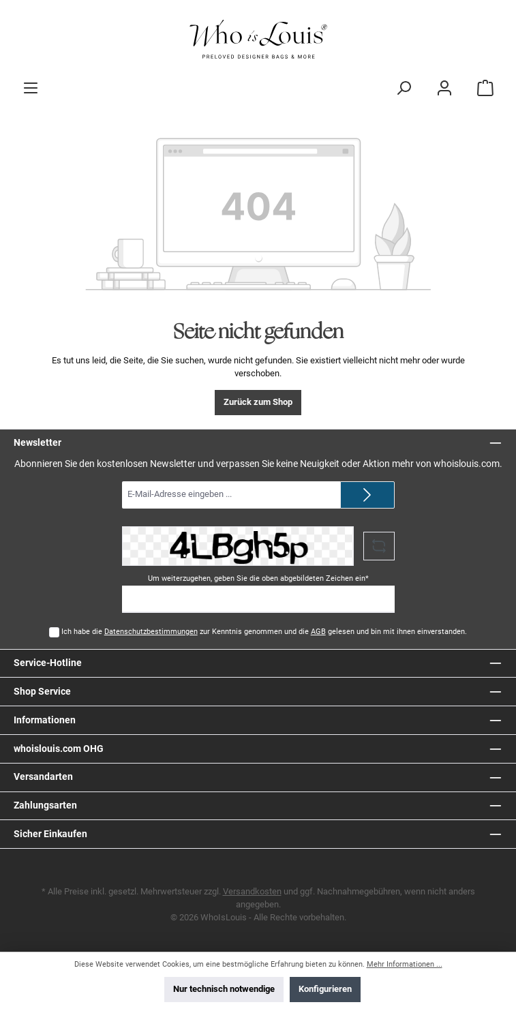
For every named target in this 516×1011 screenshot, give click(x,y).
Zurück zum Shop (258, 402)
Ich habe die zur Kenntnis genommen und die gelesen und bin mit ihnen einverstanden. (264, 631)
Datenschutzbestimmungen (151, 631)
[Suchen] (403, 88)
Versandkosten (252, 891)
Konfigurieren (325, 989)
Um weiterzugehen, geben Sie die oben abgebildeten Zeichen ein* (258, 578)
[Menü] (31, 88)
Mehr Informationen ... (404, 964)
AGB (318, 631)
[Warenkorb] (485, 88)
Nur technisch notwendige (224, 989)
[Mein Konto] (444, 88)
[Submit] (367, 495)
